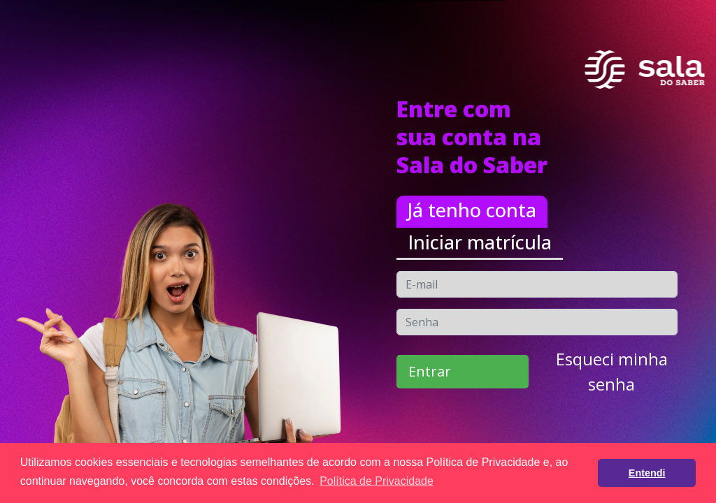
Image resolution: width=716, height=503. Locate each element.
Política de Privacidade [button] (377, 481)
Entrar (429, 371)
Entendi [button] (647, 473)
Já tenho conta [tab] (472, 210)
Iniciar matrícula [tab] (480, 242)
